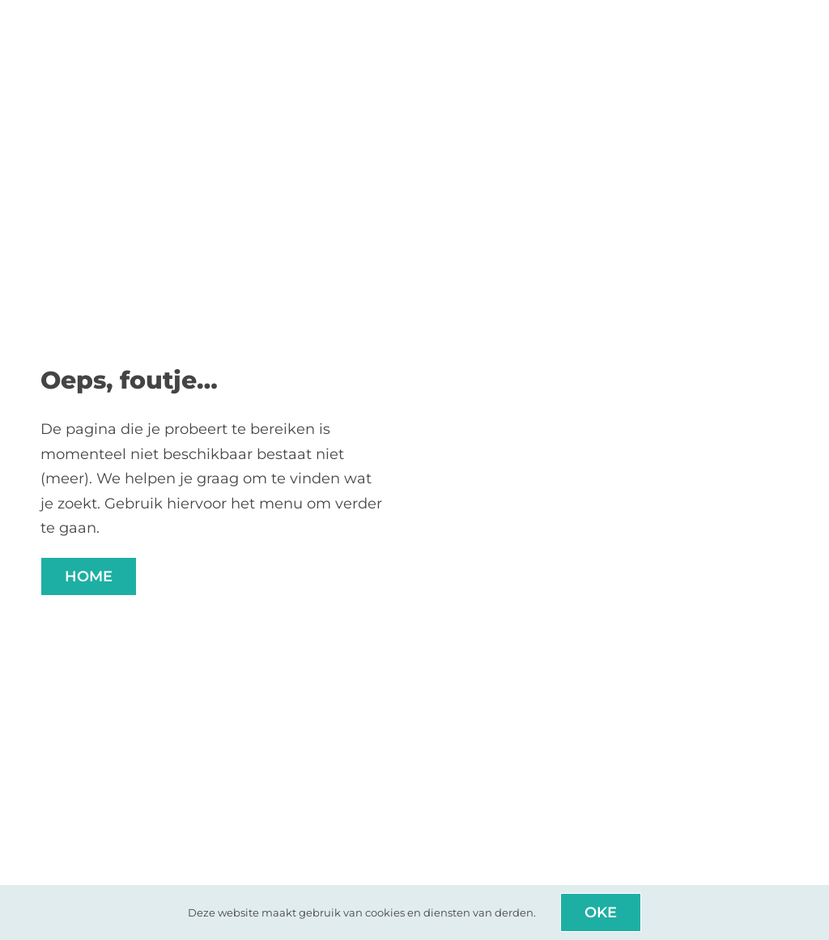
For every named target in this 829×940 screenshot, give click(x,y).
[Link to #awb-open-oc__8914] (783, 15)
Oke (601, 912)
